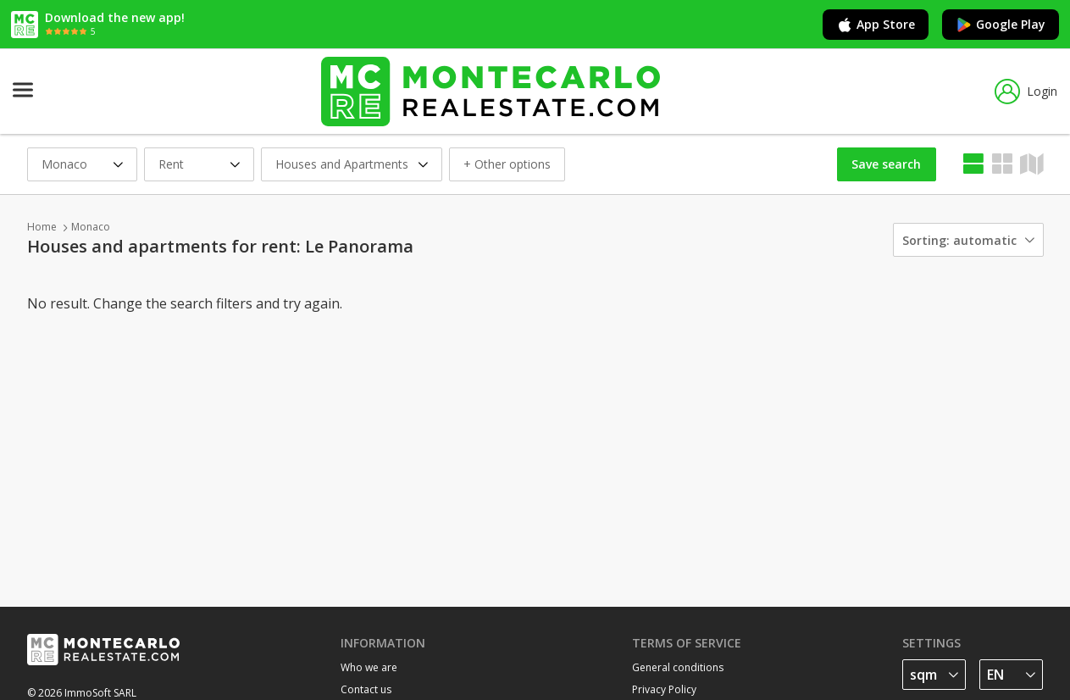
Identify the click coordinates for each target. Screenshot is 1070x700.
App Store (875, 24)
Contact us (366, 689)
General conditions (677, 667)
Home (42, 226)
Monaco (90, 226)
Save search (886, 164)
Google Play (1000, 24)
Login (1026, 91)
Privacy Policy (664, 689)
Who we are (369, 667)
